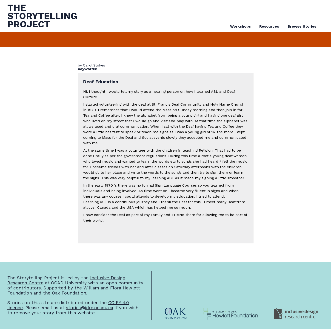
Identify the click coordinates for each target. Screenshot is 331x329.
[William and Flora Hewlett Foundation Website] (230, 314)
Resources (269, 26)
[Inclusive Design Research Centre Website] (296, 314)
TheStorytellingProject (42, 16)
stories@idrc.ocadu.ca (89, 307)
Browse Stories (302, 26)
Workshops (240, 26)
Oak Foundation (69, 293)
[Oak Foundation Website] (176, 314)
